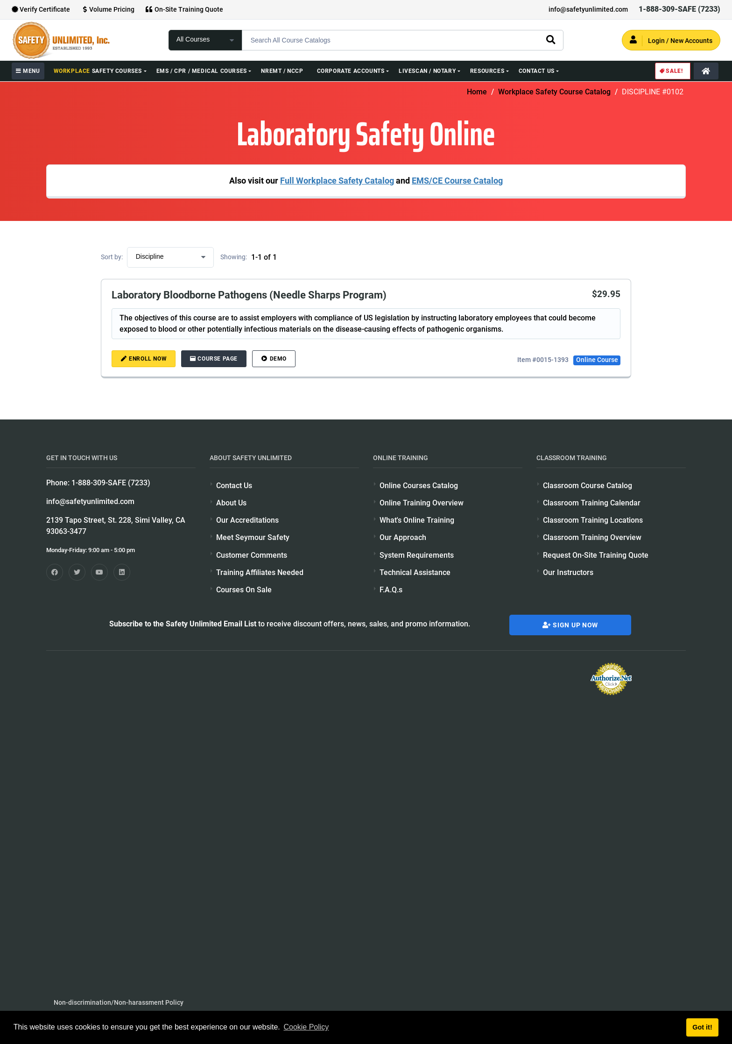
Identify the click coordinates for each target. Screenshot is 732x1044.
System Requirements (417, 555)
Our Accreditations (247, 520)
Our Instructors (568, 572)
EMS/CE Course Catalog (457, 180)
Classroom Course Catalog (587, 485)
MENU (28, 71)
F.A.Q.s (391, 589)
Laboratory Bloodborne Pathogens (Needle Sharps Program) (249, 295)
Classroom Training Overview (592, 537)
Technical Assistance (415, 572)
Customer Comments (251, 555)
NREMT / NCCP (282, 71)
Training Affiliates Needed (259, 572)
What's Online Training (417, 520)
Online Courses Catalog (419, 485)
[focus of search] (205, 40)
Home (477, 91)
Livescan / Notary (427, 71)
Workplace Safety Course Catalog (554, 91)
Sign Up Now (570, 625)
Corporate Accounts (351, 71)
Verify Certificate (41, 9)
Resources (487, 71)
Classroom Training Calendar (591, 502)
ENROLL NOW (143, 358)
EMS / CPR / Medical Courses (201, 71)
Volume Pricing (107, 9)
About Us (231, 502)
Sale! (671, 71)
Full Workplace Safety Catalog (337, 180)
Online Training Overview (422, 502)
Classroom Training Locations (593, 520)
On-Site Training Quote (184, 9)
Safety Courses (98, 71)
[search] (550, 39)
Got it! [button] (702, 1027)
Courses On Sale (244, 589)
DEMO (274, 358)
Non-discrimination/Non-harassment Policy (118, 1002)
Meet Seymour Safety (252, 537)
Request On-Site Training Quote (595, 555)
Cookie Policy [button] (306, 1027)
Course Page (214, 358)
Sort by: (112, 257)
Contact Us (537, 71)
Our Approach (403, 537)
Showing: (233, 257)
